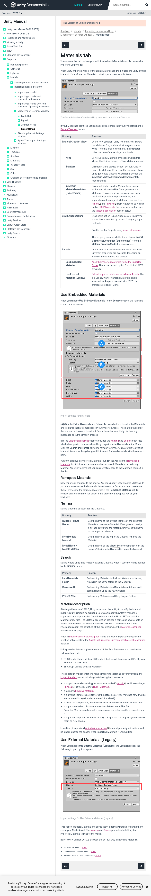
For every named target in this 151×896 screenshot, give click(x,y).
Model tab (26, 116)
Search (127, 440)
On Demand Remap (79, 440)
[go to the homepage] (33, 5)
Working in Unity (15, 42)
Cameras (15, 69)
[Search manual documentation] (130, 5)
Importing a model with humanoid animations (29, 98)
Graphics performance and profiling (28, 177)
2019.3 (98, 856)
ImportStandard (69, 677)
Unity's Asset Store (16, 224)
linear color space (132, 230)
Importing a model (27, 92)
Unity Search (13, 233)
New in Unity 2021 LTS (18, 33)
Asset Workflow (15, 46)
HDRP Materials (107, 207)
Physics (11, 186)
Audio (10, 199)
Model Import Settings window (33, 111)
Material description (106, 210)
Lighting (14, 73)
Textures (15, 152)
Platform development (18, 229)
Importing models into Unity (28, 87)
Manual (78, 4)
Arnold (95, 203)
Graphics (11, 59)
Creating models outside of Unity (31, 82)
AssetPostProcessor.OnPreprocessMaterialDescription (117, 640)
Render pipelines (19, 64)
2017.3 (93, 852)
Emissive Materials (85, 691)
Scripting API (95, 4)
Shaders (14, 156)
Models (14, 77)
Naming (115, 440)
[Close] (147, 887)
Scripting (11, 190)
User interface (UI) (16, 212)
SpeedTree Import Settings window (32, 142)
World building (14, 182)
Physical (110, 203)
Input (9, 50)
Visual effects (17, 165)
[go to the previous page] (65, 45)
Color (13, 173)
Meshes (14, 147)
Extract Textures (69, 129)
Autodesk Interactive (96, 728)
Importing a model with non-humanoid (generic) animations (34, 105)
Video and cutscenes (17, 203)
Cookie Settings (84, 887)
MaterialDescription (131, 627)
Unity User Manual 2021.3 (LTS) (23, 29)
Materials (15, 160)
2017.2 (84, 848)
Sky (12, 169)
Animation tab (28, 124)
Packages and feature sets (21, 38)
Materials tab (28, 129)
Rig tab (24, 120)
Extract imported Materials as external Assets (115, 274)
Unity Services (14, 220)
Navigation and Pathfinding (21, 216)
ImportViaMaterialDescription (84, 636)
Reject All (107, 887)
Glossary (11, 237)
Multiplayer (12, 194)
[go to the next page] (141, 45)
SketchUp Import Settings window (31, 135)
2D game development (18, 55)
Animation (12, 207)
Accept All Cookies (131, 887)
